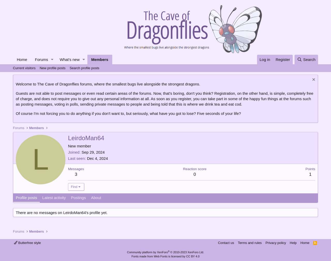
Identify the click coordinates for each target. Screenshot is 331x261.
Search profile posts (84, 68)
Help (293, 243)
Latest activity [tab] (54, 197)
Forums (41, 59)
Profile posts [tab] (26, 197)
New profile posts (52, 68)
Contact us (226, 243)
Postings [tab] (78, 197)
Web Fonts (161, 256)
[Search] (306, 59)
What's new (70, 59)
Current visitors (24, 68)
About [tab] (96, 197)
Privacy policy (276, 243)
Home (22, 59)
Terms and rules (250, 243)
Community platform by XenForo (165, 252)
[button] (52, 59)
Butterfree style (27, 243)
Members (99, 59)
